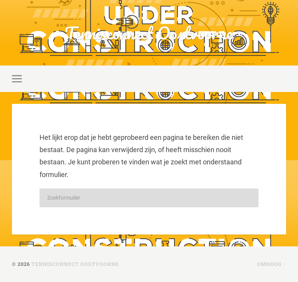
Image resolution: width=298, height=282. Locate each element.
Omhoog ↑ (271, 264)
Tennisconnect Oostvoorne (149, 32)
